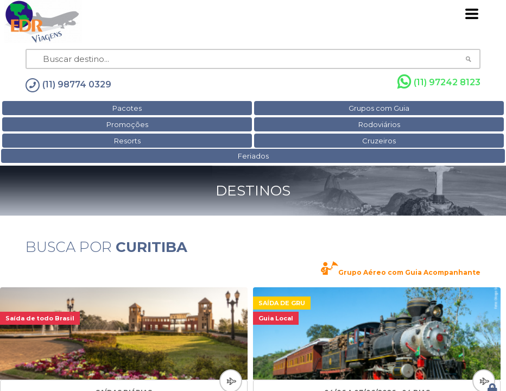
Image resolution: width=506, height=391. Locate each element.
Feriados (253, 156)
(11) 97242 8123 (438, 82)
